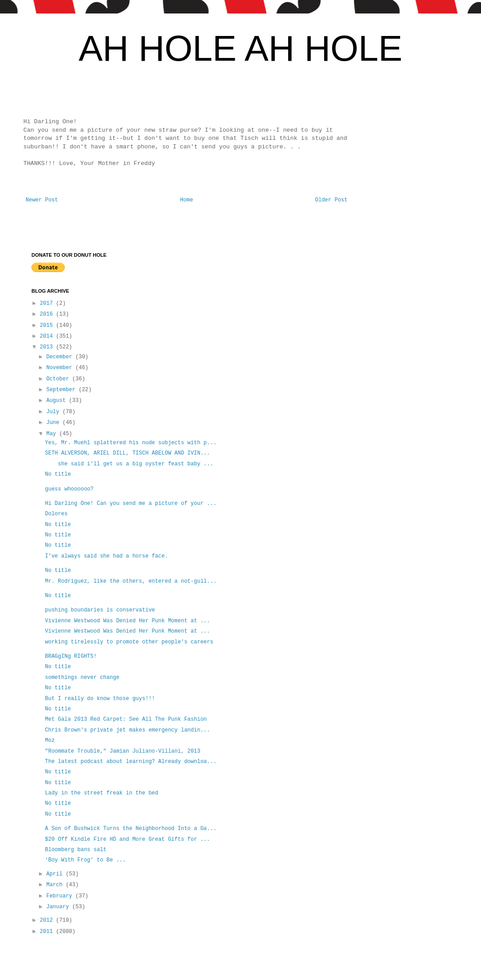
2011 (48, 931)
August (57, 400)
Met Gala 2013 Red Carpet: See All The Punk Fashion (126, 719)
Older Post (331, 200)
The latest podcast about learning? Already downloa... (131, 762)
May (52, 434)
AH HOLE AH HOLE (240, 48)
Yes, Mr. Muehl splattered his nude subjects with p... (131, 443)
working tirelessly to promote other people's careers (129, 642)
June (54, 422)
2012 (48, 920)
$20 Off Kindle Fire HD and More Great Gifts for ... (127, 839)
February (61, 896)
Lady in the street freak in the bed (101, 793)
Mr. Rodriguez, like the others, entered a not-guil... (131, 581)
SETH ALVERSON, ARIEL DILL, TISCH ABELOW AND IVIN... (127, 453)
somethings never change (82, 677)
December (61, 357)
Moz (50, 740)
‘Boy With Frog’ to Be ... (85, 860)
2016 (48, 314)
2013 (48, 347)
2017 (48, 303)
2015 (48, 325)
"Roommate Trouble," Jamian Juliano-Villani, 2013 (122, 751)
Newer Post (42, 200)
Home (186, 200)
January (59, 907)
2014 (48, 336)
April (56, 874)
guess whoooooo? (69, 489)
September (62, 390)
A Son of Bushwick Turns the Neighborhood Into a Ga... (131, 829)
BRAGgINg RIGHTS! (71, 656)
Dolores (58, 514)
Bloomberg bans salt (76, 850)
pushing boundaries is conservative (100, 610)
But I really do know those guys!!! (101, 699)
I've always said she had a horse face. (106, 556)
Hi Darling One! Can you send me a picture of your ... (131, 503)
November (61, 368)
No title (58, 474)
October (59, 379)
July (54, 412)
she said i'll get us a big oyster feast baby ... (129, 464)
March (56, 885)
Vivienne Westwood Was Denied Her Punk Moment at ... (127, 621)
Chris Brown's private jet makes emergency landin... (127, 730)
